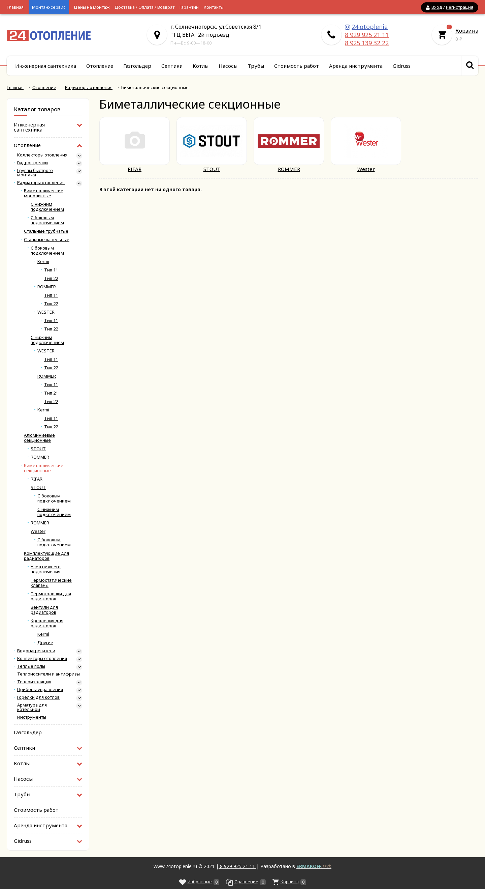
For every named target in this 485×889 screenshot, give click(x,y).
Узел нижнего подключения (46, 569)
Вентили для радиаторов (44, 610)
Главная (15, 7)
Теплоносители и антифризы (48, 674)
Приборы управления (40, 689)
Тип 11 (51, 270)
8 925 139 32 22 (367, 43)
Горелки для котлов (38, 697)
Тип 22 (51, 278)
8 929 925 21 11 (367, 35)
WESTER (46, 312)
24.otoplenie (370, 27)
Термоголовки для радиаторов (51, 596)
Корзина (466, 30)
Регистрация (459, 7)
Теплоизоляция (34, 682)
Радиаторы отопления (41, 182)
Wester (38, 531)
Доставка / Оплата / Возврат (144, 7)
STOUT (38, 448)
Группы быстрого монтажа (35, 172)
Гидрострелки (32, 163)
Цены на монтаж (91, 7)
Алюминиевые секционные (39, 438)
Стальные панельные (46, 239)
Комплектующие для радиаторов (46, 556)
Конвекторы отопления (42, 658)
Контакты (214, 7)
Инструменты (31, 717)
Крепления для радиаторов (47, 623)
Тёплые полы (31, 666)
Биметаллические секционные (43, 468)
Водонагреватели (36, 651)
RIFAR (36, 479)
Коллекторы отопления (42, 155)
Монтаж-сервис (49, 7)
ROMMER (46, 286)
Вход (436, 7)
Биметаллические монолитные (43, 193)
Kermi (43, 261)
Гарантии (189, 7)
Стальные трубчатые (46, 231)
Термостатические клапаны (51, 583)
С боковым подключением (47, 220)
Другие (45, 642)
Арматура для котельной (32, 707)
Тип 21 (51, 393)
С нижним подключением (47, 207)
